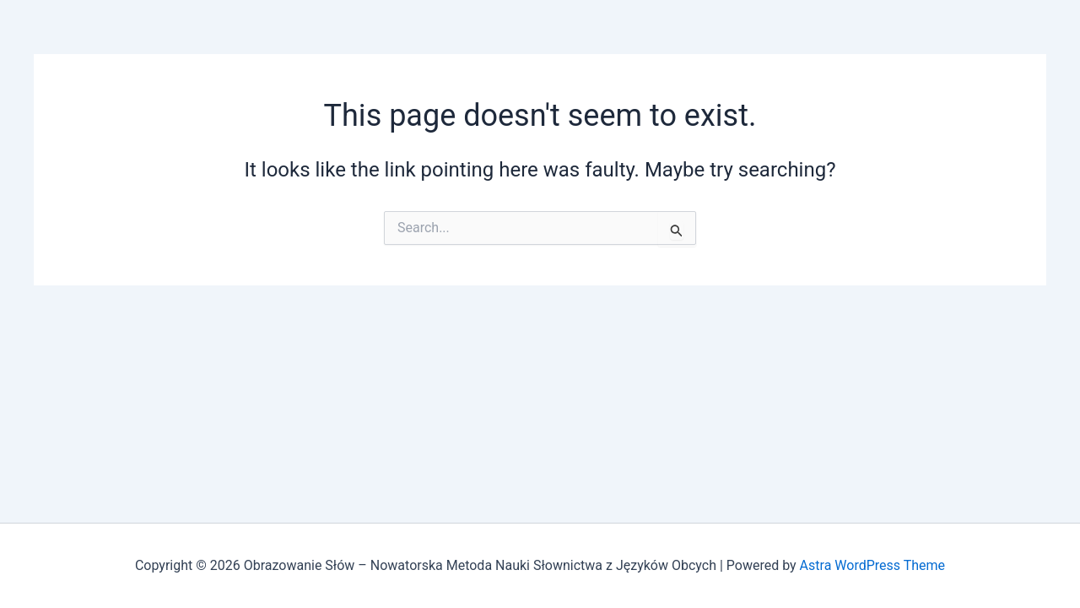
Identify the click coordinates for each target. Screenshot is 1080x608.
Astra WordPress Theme (872, 565)
